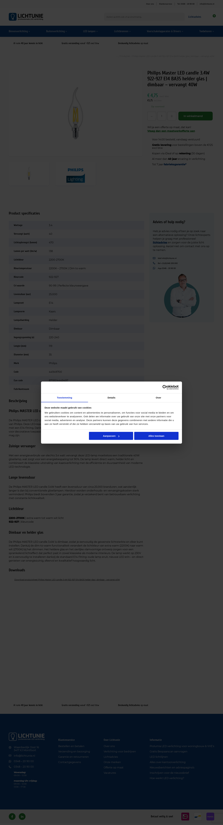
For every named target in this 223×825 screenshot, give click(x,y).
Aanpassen (111, 436)
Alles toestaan (156, 436)
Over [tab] (158, 397)
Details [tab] (111, 397)
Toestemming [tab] (64, 397)
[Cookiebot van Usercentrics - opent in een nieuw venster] (165, 387)
